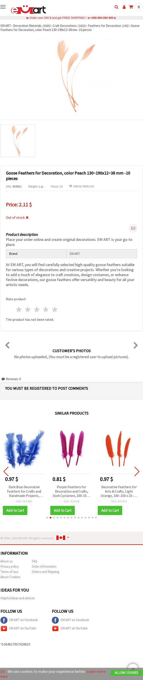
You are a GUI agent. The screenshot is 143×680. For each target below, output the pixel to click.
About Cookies (10, 577)
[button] (47, 518)
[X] (2, 671)
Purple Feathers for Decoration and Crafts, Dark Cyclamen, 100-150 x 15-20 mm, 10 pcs (74, 491)
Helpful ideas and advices (17, 598)
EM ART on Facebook (19, 620)
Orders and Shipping (45, 572)
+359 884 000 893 (101, 17)
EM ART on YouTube (18, 628)
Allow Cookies (126, 673)
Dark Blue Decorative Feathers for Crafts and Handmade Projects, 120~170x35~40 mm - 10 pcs (26, 491)
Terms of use (9, 572)
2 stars (28, 309)
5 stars (54, 309)
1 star (19, 309)
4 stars (45, 309)
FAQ (34, 561)
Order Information (44, 566)
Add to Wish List (81, 186)
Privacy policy (9, 566)
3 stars (37, 309)
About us (6, 561)
